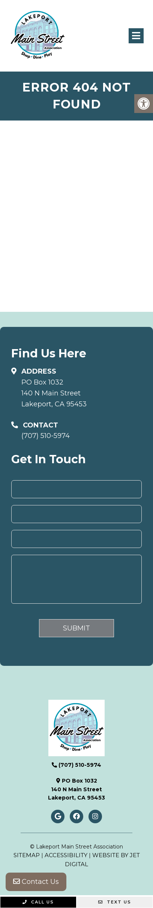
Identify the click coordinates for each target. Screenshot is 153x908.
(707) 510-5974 (45, 436)
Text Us (114, 902)
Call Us (38, 902)
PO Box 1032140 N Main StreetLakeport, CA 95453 (54, 393)
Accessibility (66, 855)
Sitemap (27, 855)
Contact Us (36, 881)
